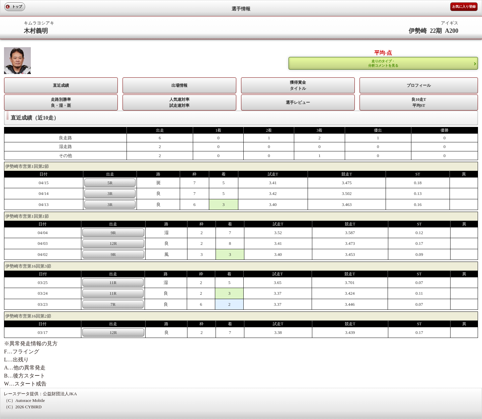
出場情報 (179, 85)
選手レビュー (298, 102)
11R (112, 282)
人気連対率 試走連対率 (179, 102)
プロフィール (419, 85)
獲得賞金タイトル (298, 85)
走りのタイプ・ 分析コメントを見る (383, 63)
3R (109, 193)
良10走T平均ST (418, 102)
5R (109, 182)
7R (112, 304)
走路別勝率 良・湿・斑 (61, 102)
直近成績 (61, 85)
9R (113, 232)
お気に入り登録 (464, 6)
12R (113, 243)
